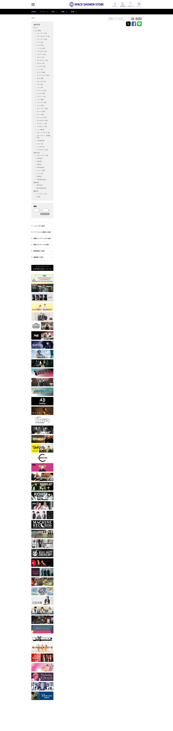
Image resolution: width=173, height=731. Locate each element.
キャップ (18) (41, 111)
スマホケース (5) (42, 126)
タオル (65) (40, 78)
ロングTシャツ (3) (42, 60)
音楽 (53, 12)
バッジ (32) (40, 105)
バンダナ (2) (40, 147)
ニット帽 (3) (40, 129)
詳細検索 (138, 18)
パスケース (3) (41, 54)
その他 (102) (40, 140)
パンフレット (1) (42, 194)
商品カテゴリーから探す (41, 244)
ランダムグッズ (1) (42, 150)
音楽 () (37, 153)
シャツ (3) (40, 87)
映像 (62, 12)
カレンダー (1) (41, 81)
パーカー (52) (41, 93)
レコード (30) (41, 170)
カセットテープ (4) (42, 155)
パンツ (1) (40, 69)
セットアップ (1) (42, 33)
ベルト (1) (40, 144)
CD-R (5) (39, 158)
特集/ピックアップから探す (42, 238)
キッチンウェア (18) (43, 75)
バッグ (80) (40, 99)
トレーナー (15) (41, 102)
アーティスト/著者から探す (42, 232)
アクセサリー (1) (42, 51)
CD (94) (39, 161)
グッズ (42, 12)
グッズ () (37, 30)
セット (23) (40, 114)
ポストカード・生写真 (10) (43, 136)
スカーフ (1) (40, 57)
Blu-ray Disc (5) (41, 188)
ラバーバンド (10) (42, 108)
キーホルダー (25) (42, 120)
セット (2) (40, 173)
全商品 (33, 12)
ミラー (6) (40, 42)
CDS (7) (39, 164)
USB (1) (39, 176)
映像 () (36, 182)
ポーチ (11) (40, 45)
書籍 (72, 12)
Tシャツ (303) (41, 72)
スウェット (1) (41, 96)
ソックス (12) (41, 48)
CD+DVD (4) (40, 167)
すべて (36, 27)
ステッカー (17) (41, 117)
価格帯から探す (39, 257)
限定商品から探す (39, 251)
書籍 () (36, 191)
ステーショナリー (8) (43, 132)
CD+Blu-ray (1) (41, 179)
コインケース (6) (42, 39)
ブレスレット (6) (42, 123)
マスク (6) (40, 84)
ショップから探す (39, 226)
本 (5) (38, 197)
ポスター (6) (40, 63)
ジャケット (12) (41, 90)
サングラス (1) (41, 66)
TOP (32, 18)
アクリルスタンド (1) (43, 36)
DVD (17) (39, 185)
